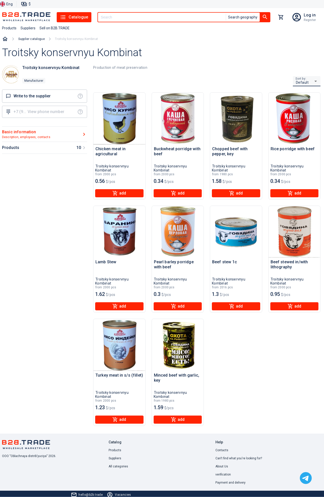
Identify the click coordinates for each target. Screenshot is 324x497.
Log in (310, 15)
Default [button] (302, 82)
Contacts (221, 450)
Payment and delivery (230, 482)
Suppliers (115, 458)
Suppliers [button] (28, 28)
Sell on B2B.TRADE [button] (54, 28)
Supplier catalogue (31, 39)
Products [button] (9, 28)
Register (310, 20)
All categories (118, 466)
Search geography (242, 17)
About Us (221, 466)
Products (115, 450)
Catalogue (74, 17)
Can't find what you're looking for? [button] (238, 458)
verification (223, 474)
